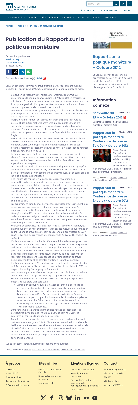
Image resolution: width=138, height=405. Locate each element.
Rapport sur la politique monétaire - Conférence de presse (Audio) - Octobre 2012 (110, 194)
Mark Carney (12, 59)
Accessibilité (12, 373)
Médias (96, 17)
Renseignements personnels (79, 375)
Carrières (126, 10)
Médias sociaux (111, 381)
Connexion (46, 382)
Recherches (83, 17)
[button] (9, 72)
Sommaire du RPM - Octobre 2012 (108, 115)
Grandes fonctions (16, 17)
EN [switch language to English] (123, 3)
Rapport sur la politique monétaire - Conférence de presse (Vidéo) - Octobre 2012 (110, 139)
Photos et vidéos (14, 377)
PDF (39, 78)
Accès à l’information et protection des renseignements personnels (85, 383)
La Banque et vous (109, 10)
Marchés (33, 17)
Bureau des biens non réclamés (49, 378)
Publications (68, 17)
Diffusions (113, 180)
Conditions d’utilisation (82, 369)
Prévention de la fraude (18, 385)
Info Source (77, 389)
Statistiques (110, 17)
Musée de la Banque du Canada (50, 371)
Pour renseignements (115, 369)
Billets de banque (50, 17)
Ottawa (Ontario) (15, 62)
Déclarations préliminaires (73, 349)
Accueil (9, 25)
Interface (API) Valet (114, 385)
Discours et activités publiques (46, 25)
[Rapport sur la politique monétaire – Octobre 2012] (112, 62)
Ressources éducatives (17, 381)
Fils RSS (107, 377)
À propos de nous (89, 10)
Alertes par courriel (113, 373)
